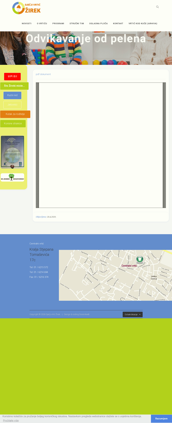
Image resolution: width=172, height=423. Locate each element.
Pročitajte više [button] (11, 420)
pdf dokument (43, 74)
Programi (58, 23)
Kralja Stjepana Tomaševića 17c (41, 254)
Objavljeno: (41, 217)
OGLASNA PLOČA (98, 23)
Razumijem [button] (161, 418)
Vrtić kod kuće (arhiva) (143, 23)
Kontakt (118, 23)
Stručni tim (77, 23)
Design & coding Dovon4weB (76, 314)
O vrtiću (42, 23)
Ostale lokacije (131, 314)
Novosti (27, 23)
